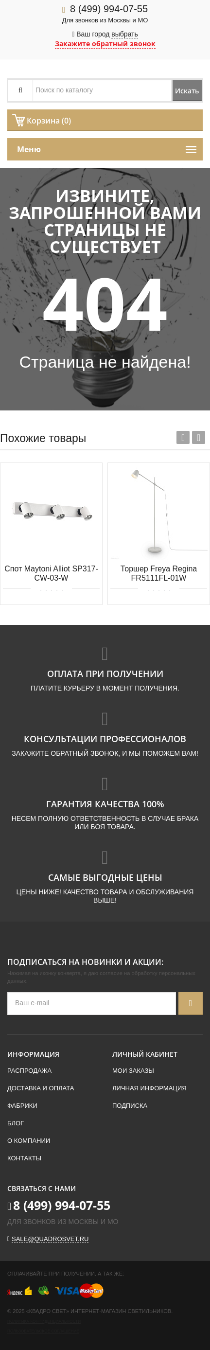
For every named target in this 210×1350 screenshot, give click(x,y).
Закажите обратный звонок (105, 43)
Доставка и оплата (40, 1088)
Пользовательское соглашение (43, 1331)
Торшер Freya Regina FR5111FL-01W (159, 573)
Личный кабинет (144, 1054)
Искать (187, 90)
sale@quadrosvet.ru (50, 1239)
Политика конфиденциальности (44, 1321)
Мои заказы (133, 1070)
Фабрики (22, 1105)
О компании (28, 1140)
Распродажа (29, 1070)
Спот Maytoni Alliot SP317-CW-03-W (51, 573)
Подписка (129, 1105)
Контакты (24, 1158)
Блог (15, 1123)
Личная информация (149, 1088)
